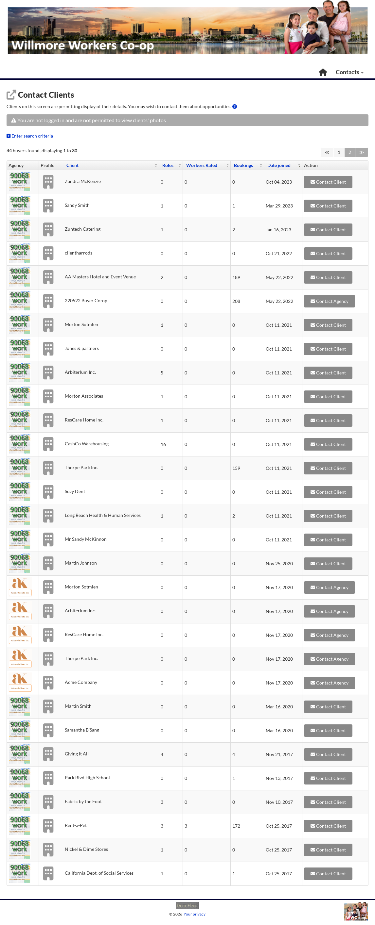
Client (72, 165)
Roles (167, 165)
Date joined (279, 165)
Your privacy (194, 914)
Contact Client (328, 182)
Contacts (349, 71)
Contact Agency (329, 301)
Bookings (243, 165)
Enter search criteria (30, 136)
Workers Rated (201, 165)
